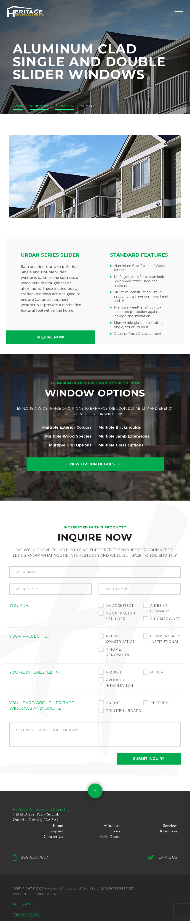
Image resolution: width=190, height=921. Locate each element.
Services (170, 825)
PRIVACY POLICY (26, 914)
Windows (111, 825)
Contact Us (53, 836)
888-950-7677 (34, 857)
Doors (115, 831)
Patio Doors (109, 836)
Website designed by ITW (35, 894)
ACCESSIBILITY (25, 904)
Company (55, 831)
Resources (168, 831)
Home (58, 825)
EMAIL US (168, 857)
